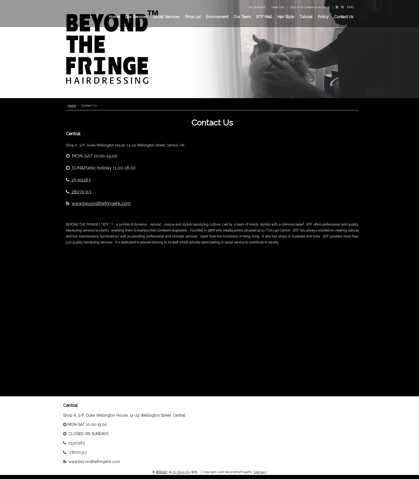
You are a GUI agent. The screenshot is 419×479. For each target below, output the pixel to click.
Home (72, 105)
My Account (257, 7)
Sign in (295, 7)
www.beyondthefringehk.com (101, 203)
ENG (350, 7)
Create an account (317, 7)
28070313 (78, 191)
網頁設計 (162, 472)
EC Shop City (181, 472)
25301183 (78, 179)
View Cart (277, 7)
